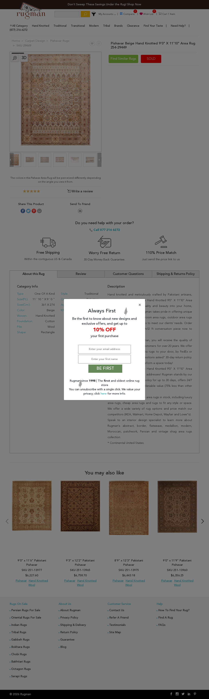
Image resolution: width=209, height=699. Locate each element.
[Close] (105, 305)
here (104, 393)
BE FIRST (105, 369)
